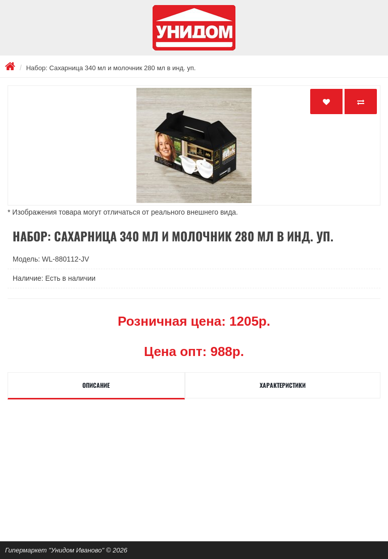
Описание (96, 385)
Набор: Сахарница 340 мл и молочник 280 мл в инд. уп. (111, 68)
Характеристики (283, 385)
